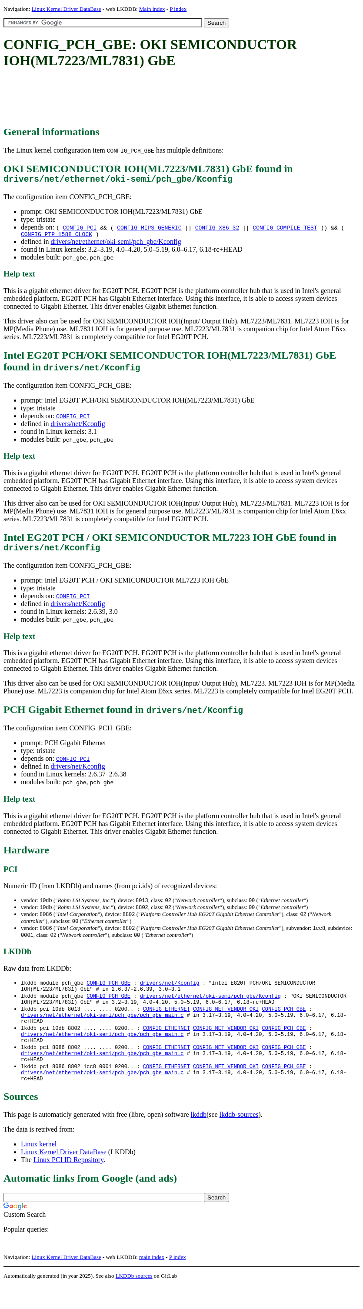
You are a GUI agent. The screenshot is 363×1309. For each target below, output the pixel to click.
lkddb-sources (239, 1138)
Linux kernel (39, 1168)
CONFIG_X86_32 (217, 229)
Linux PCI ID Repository (68, 1183)
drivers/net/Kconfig (77, 427)
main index (151, 1281)
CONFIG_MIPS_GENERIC (149, 229)
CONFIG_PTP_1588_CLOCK (56, 237)
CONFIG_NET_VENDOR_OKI (226, 1021)
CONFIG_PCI (80, 229)
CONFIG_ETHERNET (166, 1021)
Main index (152, 9)
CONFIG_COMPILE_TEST (285, 229)
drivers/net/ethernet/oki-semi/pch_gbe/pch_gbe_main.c (102, 1028)
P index (178, 9)
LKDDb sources (134, 1299)
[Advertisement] (161, 97)
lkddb (198, 1138)
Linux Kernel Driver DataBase (66, 9)
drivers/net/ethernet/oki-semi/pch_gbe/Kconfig (115, 245)
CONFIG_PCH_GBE (108, 991)
